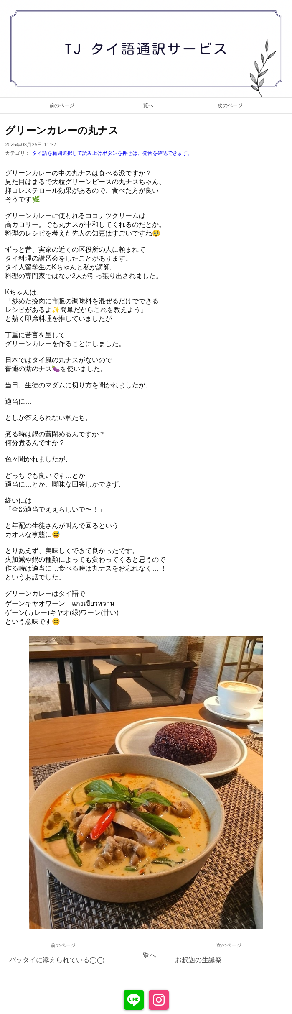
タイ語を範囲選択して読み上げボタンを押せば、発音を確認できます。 (112, 153)
